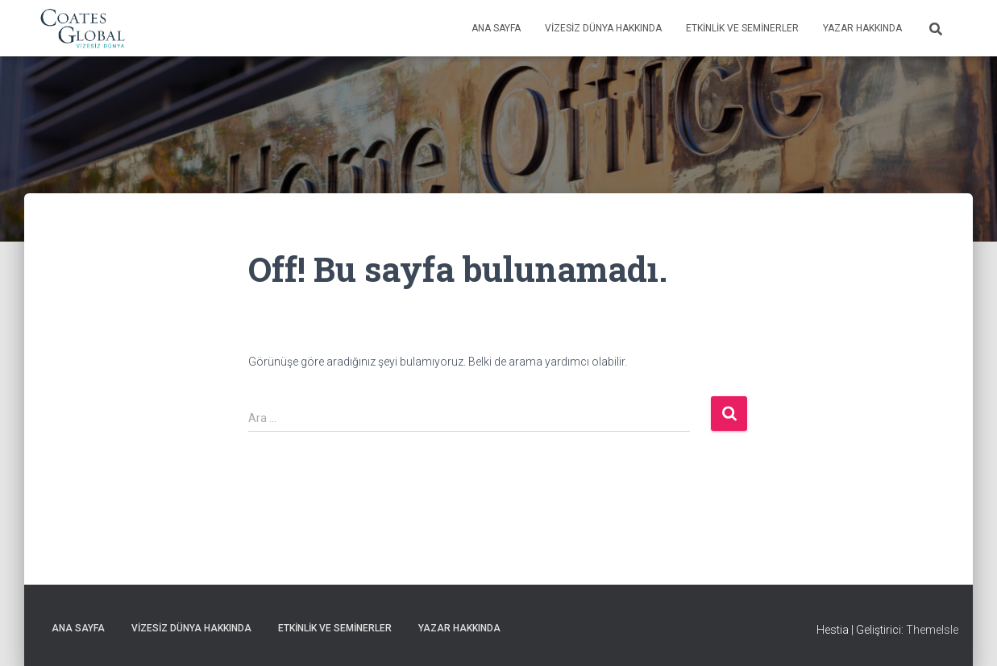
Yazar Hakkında (862, 28)
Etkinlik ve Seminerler (742, 28)
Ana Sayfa (496, 28)
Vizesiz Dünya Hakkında (603, 28)
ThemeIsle (932, 629)
